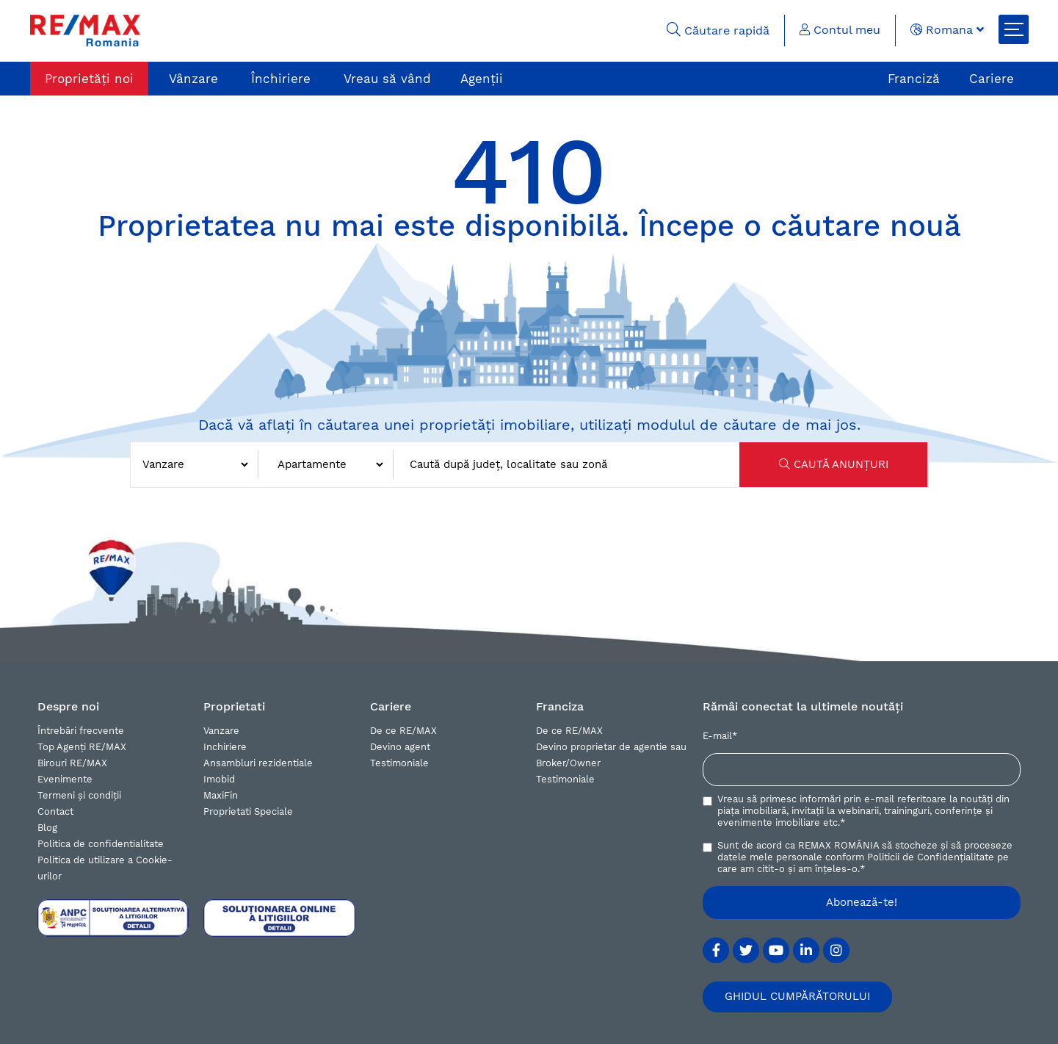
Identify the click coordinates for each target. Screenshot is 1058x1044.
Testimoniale (399, 762)
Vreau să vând (387, 78)
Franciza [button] (560, 706)
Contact (55, 811)
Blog (47, 827)
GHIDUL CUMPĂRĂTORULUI (797, 996)
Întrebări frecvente (80, 730)
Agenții (481, 78)
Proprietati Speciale (248, 811)
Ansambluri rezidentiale (258, 762)
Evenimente (65, 779)
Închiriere (281, 78)
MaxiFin (220, 795)
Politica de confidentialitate (100, 843)
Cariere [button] (390, 706)
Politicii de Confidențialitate (930, 857)
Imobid (219, 779)
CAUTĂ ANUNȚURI (833, 464)
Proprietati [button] (234, 706)
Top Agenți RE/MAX (81, 746)
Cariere (991, 78)
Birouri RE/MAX (72, 762)
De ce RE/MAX (403, 730)
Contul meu (840, 30)
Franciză (914, 78)
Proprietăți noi (89, 78)
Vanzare (221, 730)
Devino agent (400, 746)
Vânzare (193, 78)
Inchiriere (225, 746)
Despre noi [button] (68, 706)
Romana (947, 30)
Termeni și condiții (79, 795)
